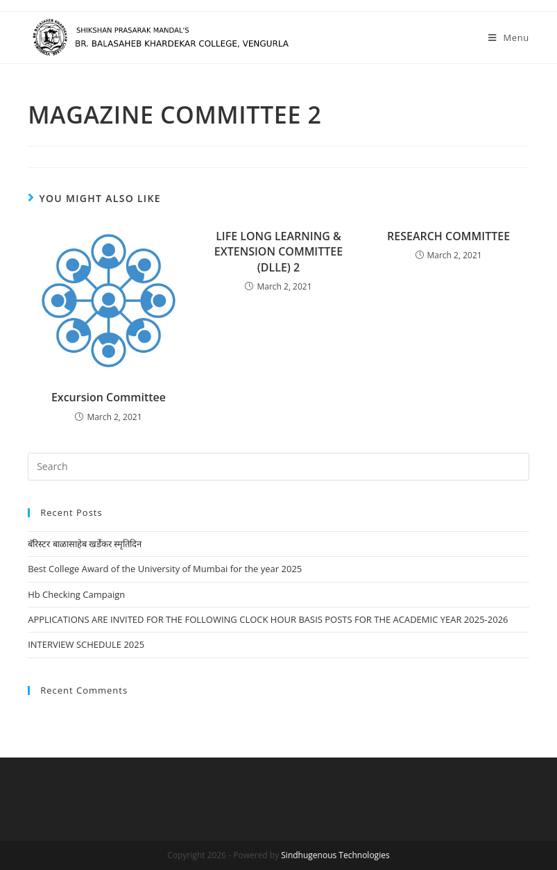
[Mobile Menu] (508, 37)
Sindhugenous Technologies (335, 855)
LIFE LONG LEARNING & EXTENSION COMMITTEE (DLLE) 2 (278, 251)
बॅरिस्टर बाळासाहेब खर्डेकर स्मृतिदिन (85, 543)
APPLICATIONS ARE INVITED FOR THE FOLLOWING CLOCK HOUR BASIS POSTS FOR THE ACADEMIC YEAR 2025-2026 (268, 619)
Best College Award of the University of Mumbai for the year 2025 (165, 568)
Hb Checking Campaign (76, 594)
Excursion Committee (108, 397)
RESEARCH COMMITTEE (448, 236)
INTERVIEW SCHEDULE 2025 (86, 644)
